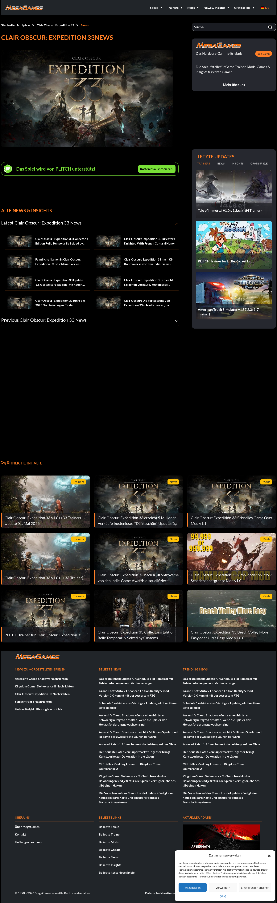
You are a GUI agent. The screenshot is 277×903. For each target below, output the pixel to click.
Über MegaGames (27, 826)
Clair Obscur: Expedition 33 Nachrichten (42, 694)
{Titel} (223, 896)
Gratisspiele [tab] (259, 163)
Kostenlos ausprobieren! (157, 169)
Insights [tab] (237, 163)
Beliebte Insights (110, 865)
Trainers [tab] (203, 163)
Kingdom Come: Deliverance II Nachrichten (44, 686)
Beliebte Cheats (109, 849)
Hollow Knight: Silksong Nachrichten (39, 709)
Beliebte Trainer (110, 834)
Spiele (26, 25)
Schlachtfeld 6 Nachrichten (33, 701)
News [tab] (221, 163)
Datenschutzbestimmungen (163, 893)
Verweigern (223, 887)
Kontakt (20, 834)
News (85, 25)
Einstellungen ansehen (255, 887)
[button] (269, 855)
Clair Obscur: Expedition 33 (55, 25)
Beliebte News (109, 857)
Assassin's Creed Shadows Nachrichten (41, 678)
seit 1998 (264, 53)
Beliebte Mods (108, 842)
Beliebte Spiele (109, 826)
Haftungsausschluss (28, 842)
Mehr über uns (234, 85)
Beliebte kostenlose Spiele (117, 872)
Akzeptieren (193, 887)
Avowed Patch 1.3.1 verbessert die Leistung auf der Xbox (137, 744)
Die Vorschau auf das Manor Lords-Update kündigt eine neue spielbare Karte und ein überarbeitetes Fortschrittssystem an (136, 797)
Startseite (8, 25)
